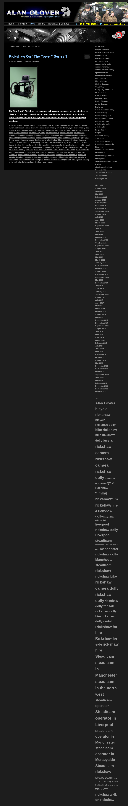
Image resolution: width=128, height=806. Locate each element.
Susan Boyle (100, 170)
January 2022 (100, 237)
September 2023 (102, 211)
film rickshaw (82, 143)
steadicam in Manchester (27, 155)
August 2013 (100, 360)
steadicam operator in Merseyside (22, 138)
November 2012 (101, 369)
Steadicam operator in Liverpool (46, 135)
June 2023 (99, 220)
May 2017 (99, 306)
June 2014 (99, 349)
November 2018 (101, 283)
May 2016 (99, 317)
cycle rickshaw (62, 128)
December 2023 (101, 206)
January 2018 (100, 292)
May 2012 (99, 380)
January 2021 (100, 263)
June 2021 (99, 254)
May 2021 (99, 257)
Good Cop (99, 87)
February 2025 (101, 197)
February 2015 (101, 343)
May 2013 (99, 363)
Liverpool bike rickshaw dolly (50, 145)
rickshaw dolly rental (37, 133)
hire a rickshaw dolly (30, 145)
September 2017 (102, 294)
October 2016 (100, 312)
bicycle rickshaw (22, 125)
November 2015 (101, 323)
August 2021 (100, 249)
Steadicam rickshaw (26, 160)
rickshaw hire (79, 133)
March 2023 (100, 223)
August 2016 (100, 314)
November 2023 (101, 208)
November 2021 (101, 240)
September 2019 (102, 277)
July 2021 (99, 251)
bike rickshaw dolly (66, 125)
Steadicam (13, 135)
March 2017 (100, 309)
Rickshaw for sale (67, 152)
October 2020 (100, 269)
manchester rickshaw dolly (53, 147)
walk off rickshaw (20, 162)
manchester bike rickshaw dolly (30, 147)
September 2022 (102, 226)
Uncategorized (101, 179)
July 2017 (99, 300)
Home (11, 23)
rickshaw (29, 150)
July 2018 (99, 286)
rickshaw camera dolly (72, 130)
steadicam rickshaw (70, 138)
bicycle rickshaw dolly (38, 125)
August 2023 (100, 214)
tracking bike (77, 160)
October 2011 (100, 392)
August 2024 (100, 200)
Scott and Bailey (102, 136)
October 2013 (100, 357)
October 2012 (100, 372)
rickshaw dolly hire (21, 133)
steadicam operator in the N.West (49, 138)
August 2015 (100, 329)
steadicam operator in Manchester (55, 157)
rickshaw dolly (69, 150)
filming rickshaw (35, 130)
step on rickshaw (50, 160)
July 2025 (99, 191)
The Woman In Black (103, 173)
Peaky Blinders (101, 101)
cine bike (44, 143)
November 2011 (101, 389)
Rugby (98, 133)
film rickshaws (22, 130)
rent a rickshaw (48, 130)
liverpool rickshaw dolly (72, 145)
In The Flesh (100, 93)
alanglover (36, 61)
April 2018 (99, 289)
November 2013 (101, 354)
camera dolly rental (16, 128)
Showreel (22, 23)
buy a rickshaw (81, 125)
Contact (65, 23)
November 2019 (101, 274)
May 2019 (99, 280)
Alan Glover (105, 403)
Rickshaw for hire (52, 152)
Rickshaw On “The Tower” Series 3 (38, 56)
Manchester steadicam (73, 147)
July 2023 (99, 217)
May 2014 (99, 352)
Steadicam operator (25, 135)
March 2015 (100, 340)
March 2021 (100, 260)
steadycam (39, 160)
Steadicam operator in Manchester (73, 135)
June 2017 (99, 303)
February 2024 (101, 203)
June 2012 (99, 377)
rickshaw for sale (66, 133)
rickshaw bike (39, 150)
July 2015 (99, 332)
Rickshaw (53, 23)
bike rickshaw (53, 125)
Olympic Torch (101, 98)
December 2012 (101, 366)
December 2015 (101, 320)
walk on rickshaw (35, 162)
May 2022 (99, 234)
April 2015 (99, 337)
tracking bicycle (64, 160)
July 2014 (99, 346)
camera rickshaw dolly (47, 128)
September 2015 (102, 326)
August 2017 (100, 297)
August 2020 (100, 271)
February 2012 (101, 383)
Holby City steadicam (104, 90)
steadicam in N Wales (46, 155)
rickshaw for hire (52, 133)
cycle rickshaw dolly (77, 128)
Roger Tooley (100, 130)
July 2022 (99, 229)
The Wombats (101, 176)
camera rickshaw (31, 128)
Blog (32, 23)
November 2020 (101, 266)
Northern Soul (101, 95)
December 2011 (101, 386)
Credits (41, 23)
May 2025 (99, 194)
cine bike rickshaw (56, 143)
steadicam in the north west (66, 155)
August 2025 (100, 188)
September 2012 (102, 374)
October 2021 (100, 243)
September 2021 (102, 246)
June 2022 (99, 231)
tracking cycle (112, 785)
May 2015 (99, 334)
